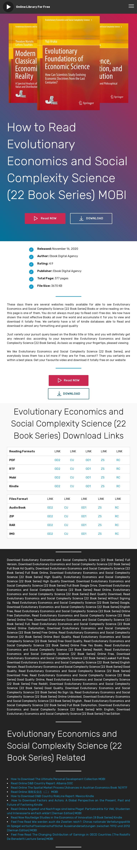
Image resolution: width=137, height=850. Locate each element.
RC (118, 460)
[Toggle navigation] (131, 5)
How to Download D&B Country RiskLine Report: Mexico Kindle (52, 796)
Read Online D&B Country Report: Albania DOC (42, 783)
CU (72, 460)
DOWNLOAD (91, 218)
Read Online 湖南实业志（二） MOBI (34, 792)
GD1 (88, 460)
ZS (103, 460)
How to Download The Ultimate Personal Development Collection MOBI (58, 779)
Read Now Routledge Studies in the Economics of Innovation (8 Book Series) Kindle (66, 817)
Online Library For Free (33, 7)
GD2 (57, 460)
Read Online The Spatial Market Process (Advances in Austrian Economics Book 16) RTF (69, 787)
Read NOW (45, 218)
